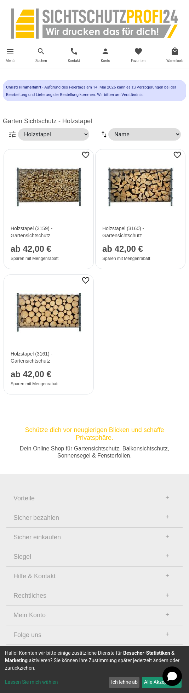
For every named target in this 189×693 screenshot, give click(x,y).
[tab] (94, 498)
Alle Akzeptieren (161, 682)
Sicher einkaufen (37, 537)
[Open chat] (172, 676)
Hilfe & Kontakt (34, 576)
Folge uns (27, 634)
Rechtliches (29, 595)
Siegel (22, 556)
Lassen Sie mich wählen (31, 682)
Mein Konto (29, 615)
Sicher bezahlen (36, 517)
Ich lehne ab (124, 682)
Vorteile (24, 498)
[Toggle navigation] (10, 56)
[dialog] (94, 669)
